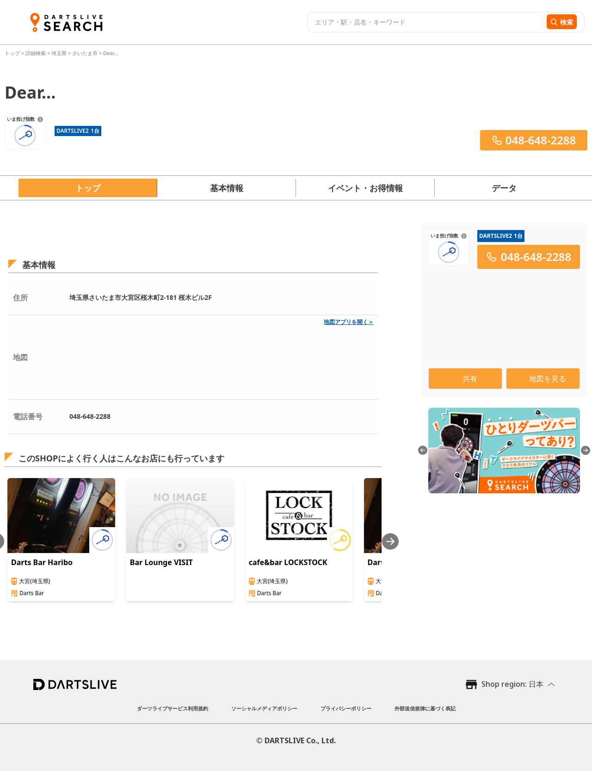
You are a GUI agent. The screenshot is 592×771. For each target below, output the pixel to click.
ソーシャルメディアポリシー (264, 708)
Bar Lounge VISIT (161, 562)
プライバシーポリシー (346, 708)
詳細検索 (36, 53)
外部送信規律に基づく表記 (425, 708)
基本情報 (226, 187)
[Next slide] (390, 541)
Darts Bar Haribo (42, 562)
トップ (13, 53)
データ (504, 187)
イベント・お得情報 (365, 187)
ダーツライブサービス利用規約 (172, 708)
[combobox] (425, 22)
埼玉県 (59, 53)
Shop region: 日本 (512, 684)
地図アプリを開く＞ (349, 322)
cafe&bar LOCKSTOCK (288, 562)
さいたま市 (85, 53)
